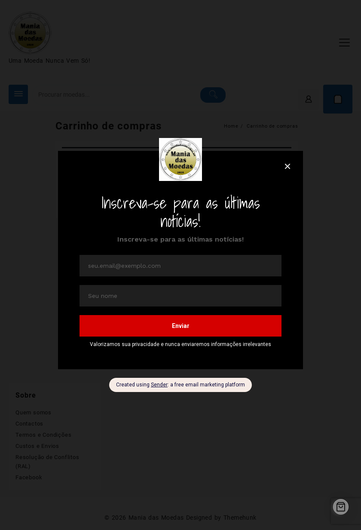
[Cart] (341, 507)
